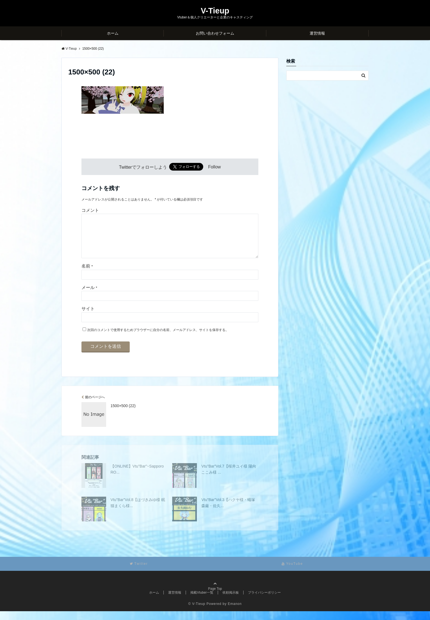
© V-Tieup (196, 613)
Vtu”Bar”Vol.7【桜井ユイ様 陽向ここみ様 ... (228, 478)
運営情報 (317, 33)
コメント (90, 210)
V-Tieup (215, 11)
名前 (87, 275)
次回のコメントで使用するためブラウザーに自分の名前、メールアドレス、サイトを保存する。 (158, 339)
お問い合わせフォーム (215, 33)
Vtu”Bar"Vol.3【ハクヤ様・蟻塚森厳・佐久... (228, 511)
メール (89, 296)
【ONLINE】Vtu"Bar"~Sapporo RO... (137, 478)
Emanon (235, 613)
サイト (88, 317)
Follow (214, 167)
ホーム (112, 33)
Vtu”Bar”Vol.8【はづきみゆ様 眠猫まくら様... (138, 511)
